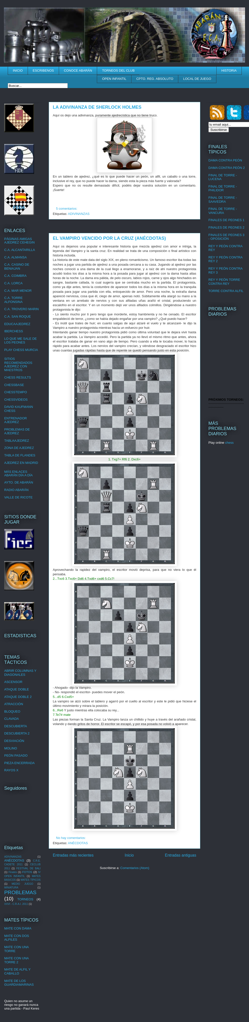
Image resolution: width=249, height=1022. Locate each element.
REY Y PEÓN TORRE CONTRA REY (224, 282)
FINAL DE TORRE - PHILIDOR (222, 188)
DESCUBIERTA (15, 726)
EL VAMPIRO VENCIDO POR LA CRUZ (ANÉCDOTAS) (109, 238)
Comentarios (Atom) (134, 868)
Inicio (129, 855)
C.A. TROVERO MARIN (21, 309)
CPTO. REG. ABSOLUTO (154, 79)
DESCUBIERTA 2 (16, 733)
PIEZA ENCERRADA (19, 763)
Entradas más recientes (73, 855)
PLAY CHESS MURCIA (21, 350)
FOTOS (27, 872)
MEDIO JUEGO (22, 883)
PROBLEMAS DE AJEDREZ (17, 431)
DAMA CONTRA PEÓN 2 (226, 168)
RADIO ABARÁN (16, 490)
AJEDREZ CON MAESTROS (15, 368)
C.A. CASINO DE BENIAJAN (16, 266)
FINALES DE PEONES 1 (226, 220)
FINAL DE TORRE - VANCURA (222, 211)
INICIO (18, 70)
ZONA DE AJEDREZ (19, 448)
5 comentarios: (67, 208)
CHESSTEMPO (15, 392)
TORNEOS (25, 899)
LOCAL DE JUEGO (197, 79)
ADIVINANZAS (79, 214)
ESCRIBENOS (43, 70)
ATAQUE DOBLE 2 (18, 697)
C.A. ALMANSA (15, 257)
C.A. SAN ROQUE (17, 316)
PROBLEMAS (20, 892)
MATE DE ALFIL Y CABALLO (17, 971)
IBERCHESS (13, 331)
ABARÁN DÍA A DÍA (18, 475)
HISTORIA (229, 70)
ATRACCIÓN (13, 704)
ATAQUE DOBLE (16, 689)
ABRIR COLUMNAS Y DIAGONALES (20, 673)
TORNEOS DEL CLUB (118, 70)
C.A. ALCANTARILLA (19, 250)
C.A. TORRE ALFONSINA (13, 300)
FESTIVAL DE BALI (28, 868)
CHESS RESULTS (17, 377)
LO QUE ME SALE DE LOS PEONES (20, 340)
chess (229, 442)
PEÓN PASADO (16, 755)
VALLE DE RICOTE (18, 497)
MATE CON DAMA (17, 928)
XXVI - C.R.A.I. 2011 (16, 904)
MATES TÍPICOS (31, 879)
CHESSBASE (14, 385)
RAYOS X (11, 770)
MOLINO (10, 748)
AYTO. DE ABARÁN (18, 482)
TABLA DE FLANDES (19, 455)
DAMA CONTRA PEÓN (225, 160)
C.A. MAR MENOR (18, 290)
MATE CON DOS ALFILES (16, 938)
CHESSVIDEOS (16, 399)
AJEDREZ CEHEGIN (19, 242)
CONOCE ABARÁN (78, 70)
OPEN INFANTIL (114, 79)
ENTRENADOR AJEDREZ (15, 420)
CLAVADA (11, 719)
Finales (12, 872)
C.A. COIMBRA (15, 276)
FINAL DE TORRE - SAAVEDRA (222, 199)
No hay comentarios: (71, 838)
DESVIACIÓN (14, 741)
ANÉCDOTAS (78, 843)
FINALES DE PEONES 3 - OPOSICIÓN (226, 237)
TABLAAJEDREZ (16, 440)
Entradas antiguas (180, 855)
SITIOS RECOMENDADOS (18, 361)
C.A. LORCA (13, 283)
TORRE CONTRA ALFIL (226, 291)
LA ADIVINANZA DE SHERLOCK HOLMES (97, 107)
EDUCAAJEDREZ (17, 324)
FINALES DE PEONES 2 (226, 227)
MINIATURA (11, 887)
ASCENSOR (13, 682)
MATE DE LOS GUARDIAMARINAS (19, 983)
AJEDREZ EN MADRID (21, 463)
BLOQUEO (12, 711)
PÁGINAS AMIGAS (18, 239)
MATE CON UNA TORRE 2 (16, 960)
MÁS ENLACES (15, 472)
